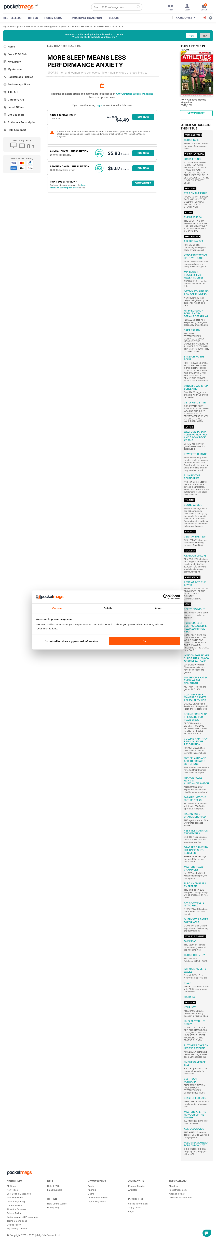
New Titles (12, 1189)
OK (144, 641)
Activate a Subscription (19, 122)
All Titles (11, 1186)
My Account (13, 69)
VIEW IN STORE (196, 113)
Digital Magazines (97, 1201)
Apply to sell (134, 1207)
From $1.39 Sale (15, 54)
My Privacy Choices (17, 1228)
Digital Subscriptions (13, 26)
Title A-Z (10, 92)
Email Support (54, 1189)
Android (92, 1189)
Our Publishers (14, 1205)
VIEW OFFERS (143, 183)
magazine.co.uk (177, 1193)
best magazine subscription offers (68, 186)
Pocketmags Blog (16, 1201)
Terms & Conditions (17, 1220)
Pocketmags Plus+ (16, 84)
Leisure (114, 18)
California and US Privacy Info (22, 1217)
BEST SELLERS (12, 18)
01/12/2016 (64, 26)
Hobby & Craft (54, 18)
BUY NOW (143, 116)
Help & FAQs (53, 1186)
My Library (12, 61)
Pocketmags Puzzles (18, 76)
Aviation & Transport (87, 18)
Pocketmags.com (178, 1189)
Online (91, 1193)
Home (9, 46)
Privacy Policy (14, 1213)
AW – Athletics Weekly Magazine (41, 26)
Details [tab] (108, 608)
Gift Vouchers (13, 114)
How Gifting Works (56, 1203)
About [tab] (158, 608)
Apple (91, 1186)
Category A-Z (13, 99)
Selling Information (138, 1203)
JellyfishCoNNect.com (180, 1197)
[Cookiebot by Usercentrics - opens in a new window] (165, 596)
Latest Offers (13, 107)
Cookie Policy (14, 1224)
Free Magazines (15, 1197)
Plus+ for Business (16, 1209)
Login (99, 105)
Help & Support (14, 130)
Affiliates (132, 1189)
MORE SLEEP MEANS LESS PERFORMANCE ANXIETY (97, 26)
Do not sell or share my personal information (72, 641)
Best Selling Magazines (19, 1193)
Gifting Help (53, 1207)
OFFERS (33, 18)
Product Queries (136, 1186)
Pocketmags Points (97, 1197)
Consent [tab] (57, 608)
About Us (173, 1186)
